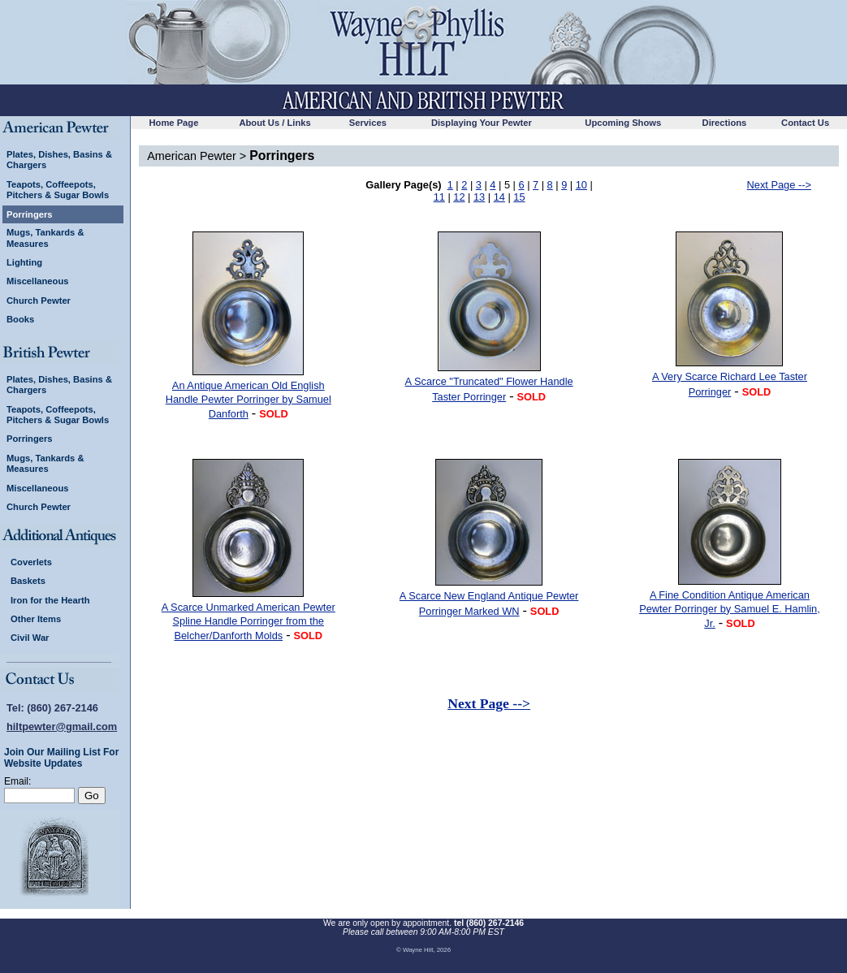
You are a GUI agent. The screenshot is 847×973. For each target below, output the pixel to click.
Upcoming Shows (623, 123)
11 (439, 197)
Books (20, 319)
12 (459, 197)
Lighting (24, 262)
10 (581, 185)
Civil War (30, 637)
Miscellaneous (37, 281)
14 (499, 197)
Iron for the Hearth (50, 600)
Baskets (28, 581)
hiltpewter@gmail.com (61, 726)
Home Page (173, 123)
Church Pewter (38, 300)
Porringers (29, 214)
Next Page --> (779, 185)
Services (368, 123)
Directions (724, 123)
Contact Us (805, 123)
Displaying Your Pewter (481, 123)
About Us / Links (274, 123)
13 (479, 197)
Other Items (36, 619)
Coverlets (31, 562)
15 (519, 197)
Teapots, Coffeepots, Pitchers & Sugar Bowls (57, 189)
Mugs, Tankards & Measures (45, 237)
